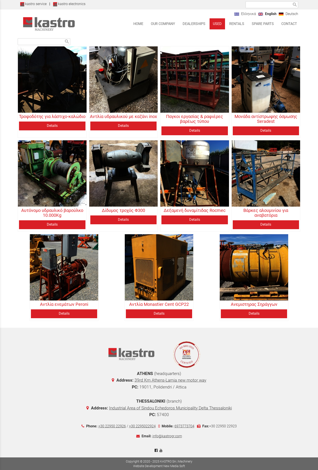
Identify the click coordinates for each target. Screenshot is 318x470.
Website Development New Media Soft (159, 466)
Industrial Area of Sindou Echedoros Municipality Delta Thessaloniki (170, 408)
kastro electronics (69, 4)
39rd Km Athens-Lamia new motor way (170, 380)
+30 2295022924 (142, 426)
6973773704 (184, 426)
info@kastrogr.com (167, 436)
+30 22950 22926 (112, 426)
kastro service (33, 4)
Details (52, 126)
